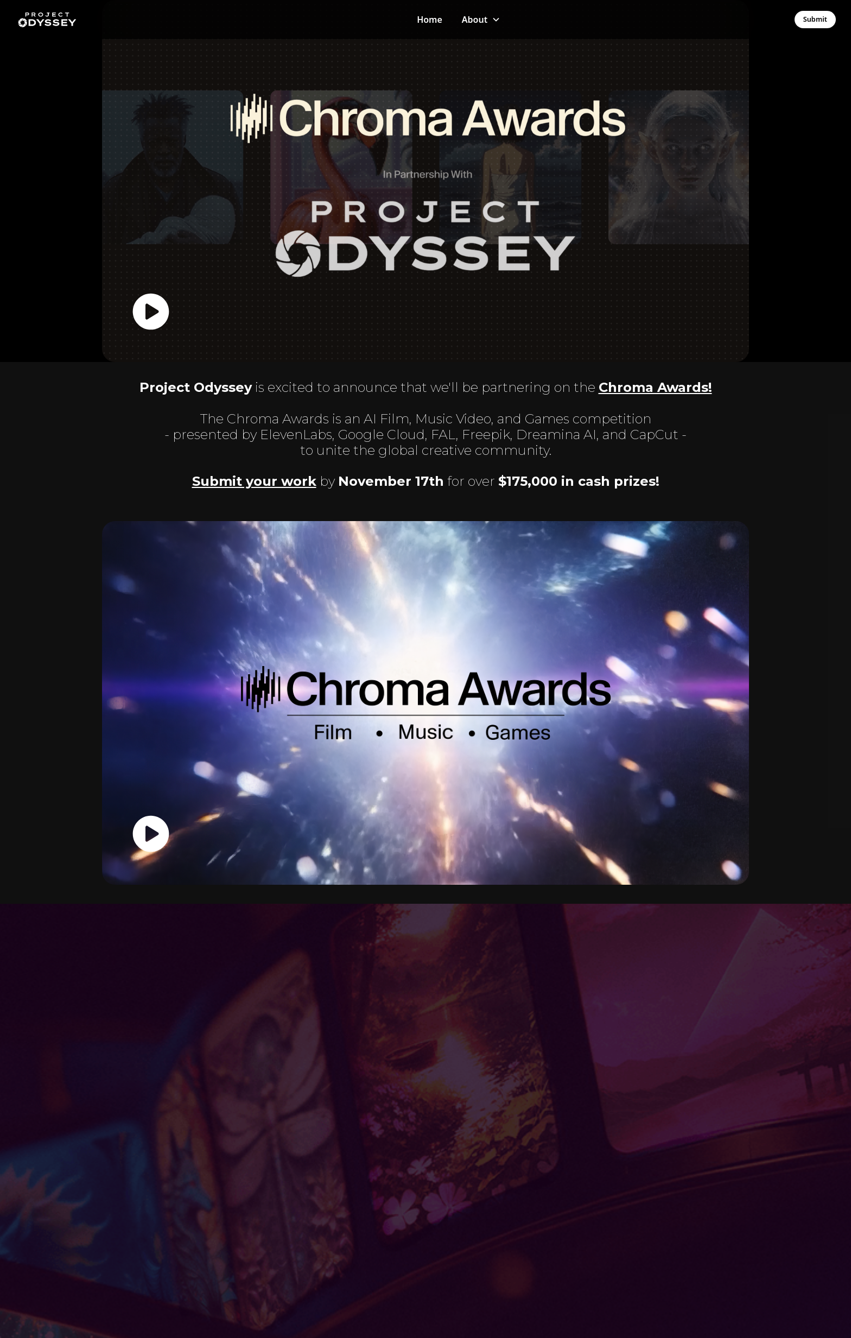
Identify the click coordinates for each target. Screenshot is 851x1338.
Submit (815, 19)
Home (429, 20)
